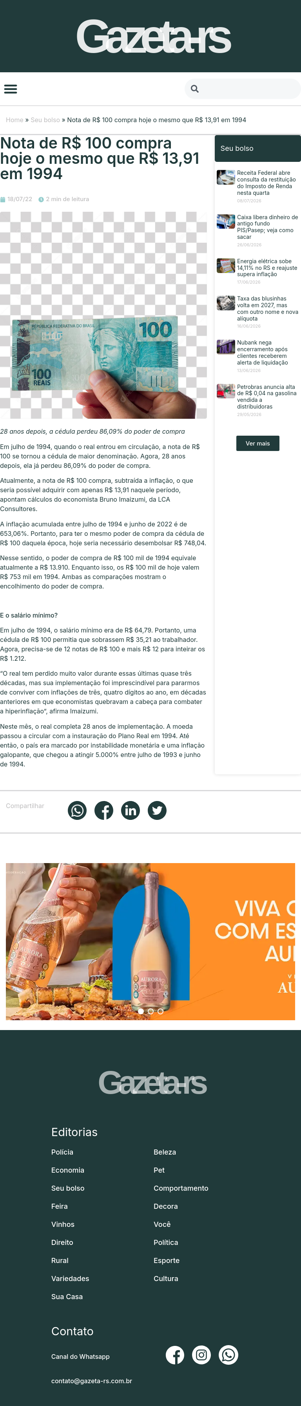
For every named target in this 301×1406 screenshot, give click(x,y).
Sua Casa (67, 1296)
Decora (166, 1206)
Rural (60, 1260)
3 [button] (160, 1011)
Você (162, 1224)
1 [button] (141, 1011)
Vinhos (63, 1224)
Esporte (167, 1260)
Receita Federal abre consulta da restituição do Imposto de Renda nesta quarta (266, 182)
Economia (68, 1170)
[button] (10, 88)
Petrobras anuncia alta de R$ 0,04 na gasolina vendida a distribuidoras (267, 396)
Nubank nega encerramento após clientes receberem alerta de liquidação (262, 352)
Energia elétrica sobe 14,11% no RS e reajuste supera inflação (267, 268)
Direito (62, 1242)
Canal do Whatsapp (80, 1356)
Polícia (62, 1152)
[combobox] (243, 89)
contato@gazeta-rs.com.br (91, 1381)
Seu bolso (45, 120)
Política (166, 1242)
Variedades (70, 1278)
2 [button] (151, 1011)
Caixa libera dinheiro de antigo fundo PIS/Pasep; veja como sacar (267, 227)
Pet (159, 1170)
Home (15, 120)
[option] (150, 941)
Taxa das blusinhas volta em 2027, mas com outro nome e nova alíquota (267, 308)
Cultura (166, 1278)
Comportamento (181, 1188)
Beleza (165, 1152)
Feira (59, 1206)
